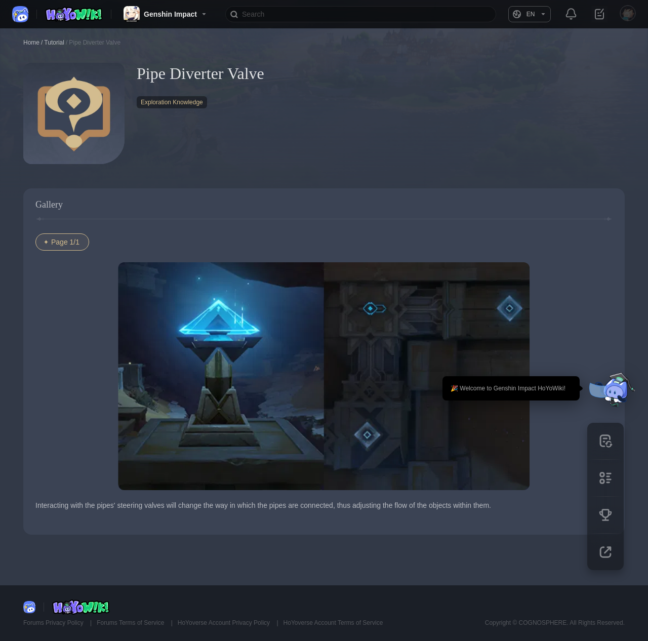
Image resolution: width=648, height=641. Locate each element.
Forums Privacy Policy (54, 622)
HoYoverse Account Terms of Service (333, 622)
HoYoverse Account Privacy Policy (225, 622)
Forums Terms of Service (131, 622)
